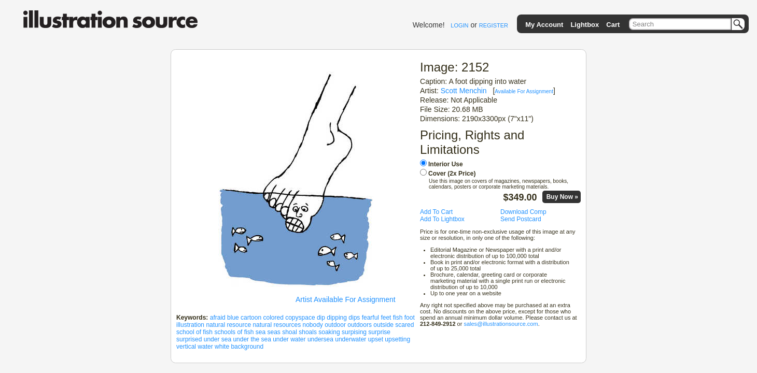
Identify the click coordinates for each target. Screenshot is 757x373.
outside (383, 324)
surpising (354, 332)
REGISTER (493, 25)
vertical (186, 346)
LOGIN (459, 25)
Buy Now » (562, 196)
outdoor (335, 324)
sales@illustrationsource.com (501, 324)
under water (289, 339)
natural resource (228, 324)
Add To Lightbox (442, 219)
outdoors (359, 324)
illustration (190, 324)
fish (398, 317)
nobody (313, 324)
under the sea (252, 339)
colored (273, 317)
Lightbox (584, 24)
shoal (289, 332)
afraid (218, 317)
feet (386, 317)
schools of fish (234, 332)
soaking (329, 332)
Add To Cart (436, 212)
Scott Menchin (464, 91)
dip (321, 317)
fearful (370, 317)
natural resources (277, 324)
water (205, 346)
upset (375, 339)
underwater (350, 339)
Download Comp (523, 212)
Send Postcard (520, 219)
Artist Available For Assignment (346, 299)
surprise (379, 332)
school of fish (194, 332)
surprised (189, 339)
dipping (337, 317)
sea (260, 332)
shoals (308, 332)
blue (233, 317)
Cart (613, 24)
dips (354, 317)
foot (409, 317)
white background (239, 346)
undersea (320, 339)
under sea (217, 339)
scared (404, 324)
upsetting (397, 339)
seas (273, 332)
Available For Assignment (524, 91)
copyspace (300, 317)
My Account (544, 24)
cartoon (251, 317)
